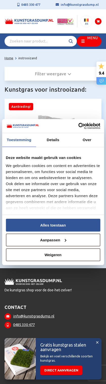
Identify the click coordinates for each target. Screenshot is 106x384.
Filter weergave (53, 73)
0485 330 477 (30, 4)
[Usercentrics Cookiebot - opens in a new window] (78, 126)
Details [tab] (53, 140)
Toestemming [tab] (19, 140)
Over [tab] (87, 140)
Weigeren (53, 254)
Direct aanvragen (61, 370)
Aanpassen (53, 240)
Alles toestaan (53, 225)
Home (9, 58)
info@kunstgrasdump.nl (80, 4)
